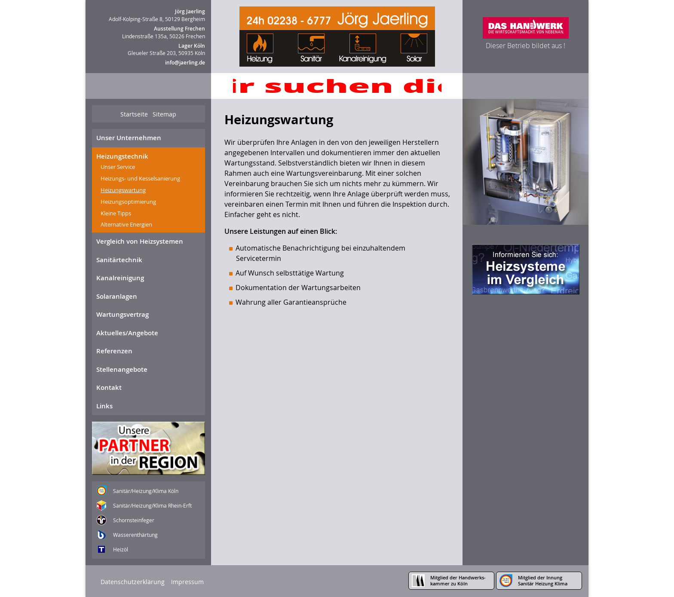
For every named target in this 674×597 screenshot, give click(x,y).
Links (104, 405)
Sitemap (164, 114)
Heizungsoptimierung (128, 201)
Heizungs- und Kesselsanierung (140, 178)
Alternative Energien (126, 224)
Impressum (187, 582)
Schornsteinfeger (133, 520)
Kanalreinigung (120, 277)
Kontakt (109, 387)
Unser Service (118, 167)
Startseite (134, 114)
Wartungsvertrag (122, 314)
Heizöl (120, 549)
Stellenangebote (121, 369)
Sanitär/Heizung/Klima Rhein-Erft (152, 505)
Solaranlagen (116, 296)
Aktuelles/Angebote (127, 332)
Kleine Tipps (116, 213)
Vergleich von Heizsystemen (139, 241)
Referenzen (114, 350)
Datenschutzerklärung (133, 582)
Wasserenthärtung (135, 534)
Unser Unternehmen (128, 137)
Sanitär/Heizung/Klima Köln (145, 490)
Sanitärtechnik (119, 259)
